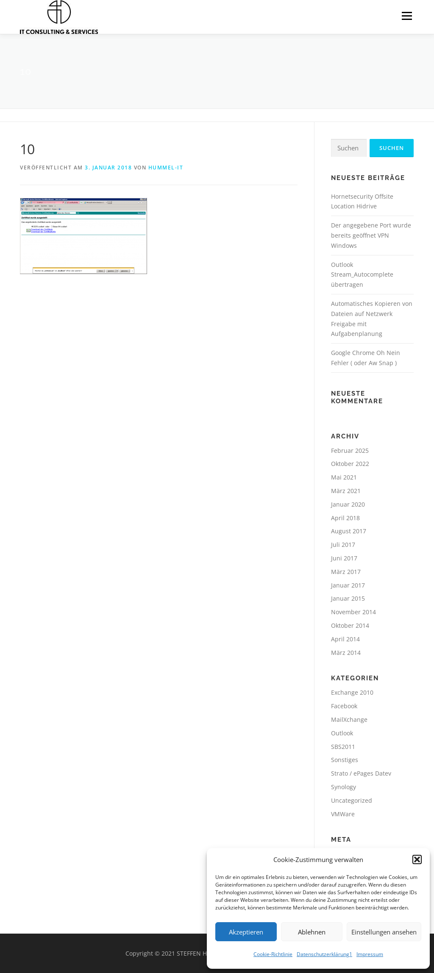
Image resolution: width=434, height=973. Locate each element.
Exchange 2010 (352, 692)
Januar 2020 (348, 504)
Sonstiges (344, 760)
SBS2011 (343, 747)
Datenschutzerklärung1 (324, 954)
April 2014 (345, 639)
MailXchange (349, 719)
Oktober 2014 (350, 625)
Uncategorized (351, 800)
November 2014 (353, 612)
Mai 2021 (344, 477)
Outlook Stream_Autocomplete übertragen (362, 275)
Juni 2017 (344, 558)
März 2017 (346, 572)
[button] (417, 859)
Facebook (344, 706)
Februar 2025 (350, 450)
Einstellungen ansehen (384, 932)
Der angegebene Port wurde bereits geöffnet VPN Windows (371, 235)
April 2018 (345, 518)
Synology (343, 787)
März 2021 (346, 491)
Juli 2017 (343, 545)
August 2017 (348, 531)
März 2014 (346, 653)
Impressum (369, 954)
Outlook (342, 733)
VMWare (343, 814)
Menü (406, 16)
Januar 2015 (348, 598)
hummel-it (166, 167)
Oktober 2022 (350, 464)
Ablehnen (312, 932)
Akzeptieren (246, 932)
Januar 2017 (348, 585)
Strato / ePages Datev (361, 773)
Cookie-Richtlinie (272, 954)
